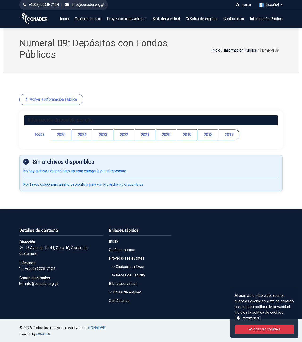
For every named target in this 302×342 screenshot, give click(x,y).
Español (269, 4)
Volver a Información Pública (51, 99)
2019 (187, 134)
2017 (229, 134)
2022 (124, 134)
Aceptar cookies (264, 329)
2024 (82, 134)
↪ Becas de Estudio (127, 275)
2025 (61, 134)
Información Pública (266, 18)
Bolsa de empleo (202, 18)
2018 (208, 134)
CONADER (96, 328)
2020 (166, 134)
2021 (145, 134)
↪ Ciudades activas (126, 267)
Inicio (64, 18)
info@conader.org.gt (87, 4)
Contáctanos (233, 18)
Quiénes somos (88, 18)
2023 (103, 134)
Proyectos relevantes (127, 18)
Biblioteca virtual (166, 18)
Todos (39, 134)
